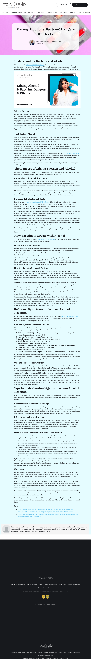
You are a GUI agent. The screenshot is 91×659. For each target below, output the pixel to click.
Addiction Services (29, 12)
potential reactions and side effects (37, 202)
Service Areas (63, 12)
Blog (27, 584)
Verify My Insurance (80, 5)
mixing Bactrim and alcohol (46, 239)
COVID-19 (33, 584)
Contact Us (76, 584)
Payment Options (52, 12)
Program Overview (16, 12)
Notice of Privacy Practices (45, 588)
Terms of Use (53, 584)
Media (46, 584)
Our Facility (41, 12)
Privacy (70, 584)
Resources (73, 12)
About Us (14, 584)
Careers (40, 584)
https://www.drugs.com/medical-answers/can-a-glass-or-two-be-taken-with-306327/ (45, 509)
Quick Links (5, 12)
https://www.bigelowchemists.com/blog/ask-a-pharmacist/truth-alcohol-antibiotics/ (45, 512)
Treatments (21, 584)
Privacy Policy (62, 584)
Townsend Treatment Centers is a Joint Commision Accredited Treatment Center (45, 591)
